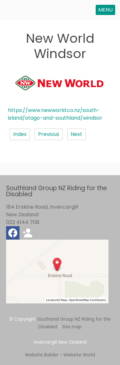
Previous (48, 134)
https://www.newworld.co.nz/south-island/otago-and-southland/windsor (55, 114)
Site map (72, 327)
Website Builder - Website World (60, 355)
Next (76, 134)
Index (20, 134)
